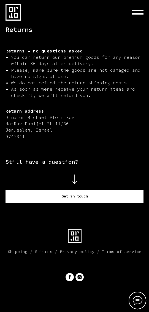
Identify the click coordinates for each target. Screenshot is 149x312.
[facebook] (70, 277)
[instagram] (79, 277)
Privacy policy (77, 251)
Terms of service (122, 251)
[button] (74, 196)
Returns (43, 251)
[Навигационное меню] (137, 12)
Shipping (18, 251)
